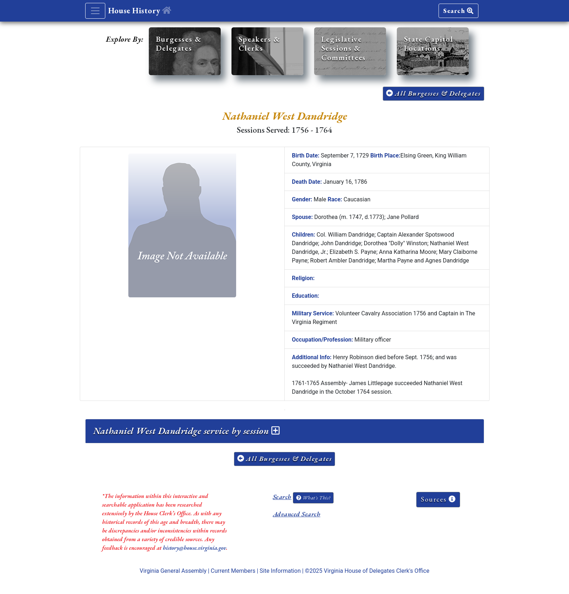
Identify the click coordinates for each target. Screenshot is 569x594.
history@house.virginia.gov (194, 548)
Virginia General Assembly (173, 570)
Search (458, 10)
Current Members (233, 570)
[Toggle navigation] (95, 11)
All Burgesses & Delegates (433, 93)
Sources (438, 499)
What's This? (313, 497)
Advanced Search (296, 514)
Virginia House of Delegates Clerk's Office (377, 570)
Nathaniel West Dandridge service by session (186, 431)
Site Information (280, 570)
